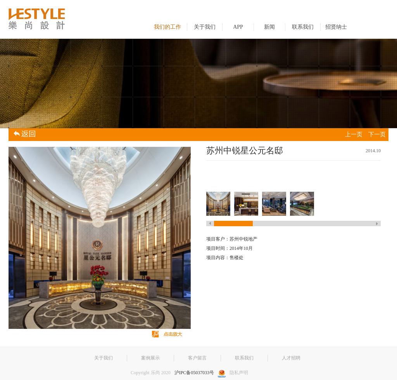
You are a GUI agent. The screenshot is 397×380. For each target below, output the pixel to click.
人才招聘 (291, 358)
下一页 (377, 134)
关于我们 (205, 27)
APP (238, 27)
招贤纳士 (336, 27)
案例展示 (150, 358)
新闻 (269, 27)
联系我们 (303, 27)
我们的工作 (167, 27)
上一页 (353, 134)
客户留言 (197, 358)
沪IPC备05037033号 (194, 372)
